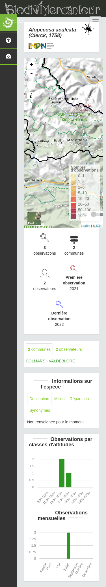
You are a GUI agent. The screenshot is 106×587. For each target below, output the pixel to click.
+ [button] (31, 65)
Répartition (79, 398)
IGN (98, 225)
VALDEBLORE (62, 361)
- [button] (31, 73)
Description (39, 398)
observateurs (69, 349)
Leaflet (85, 225)
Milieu (59, 398)
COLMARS (35, 361)
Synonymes (39, 410)
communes (39, 349)
